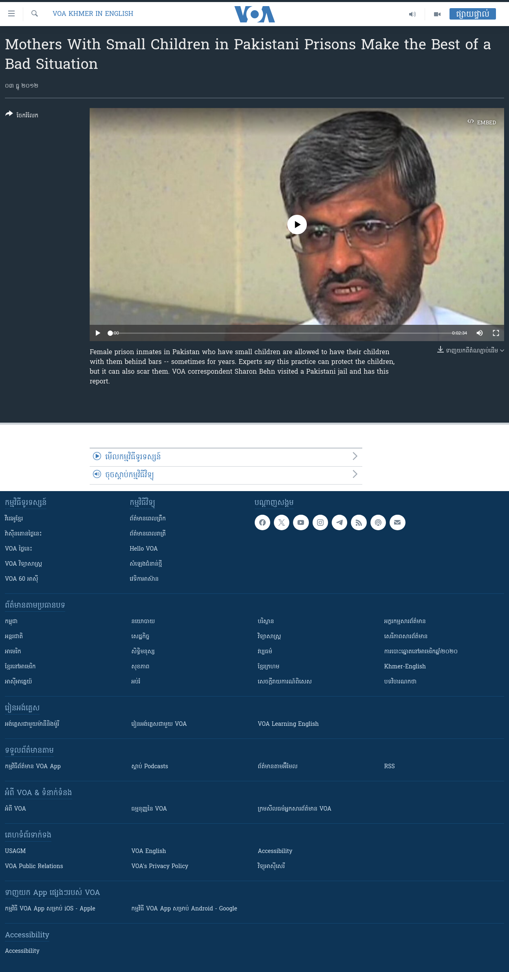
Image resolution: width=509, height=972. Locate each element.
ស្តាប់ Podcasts (149, 767)
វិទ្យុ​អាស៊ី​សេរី (271, 866)
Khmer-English (405, 667)
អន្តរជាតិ (14, 637)
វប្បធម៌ (265, 652)
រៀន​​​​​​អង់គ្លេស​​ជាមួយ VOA (159, 724)
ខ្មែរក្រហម (269, 667)
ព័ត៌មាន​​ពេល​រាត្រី (148, 534)
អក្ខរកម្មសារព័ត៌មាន (405, 621)
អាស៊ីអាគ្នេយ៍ (18, 682)
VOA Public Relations (34, 866)
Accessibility (275, 851)
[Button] (21, 116)
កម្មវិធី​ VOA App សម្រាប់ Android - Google (184, 909)
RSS (389, 767)
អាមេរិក (13, 652)
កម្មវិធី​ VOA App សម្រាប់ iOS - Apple (50, 909)
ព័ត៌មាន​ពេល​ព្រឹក (148, 519)
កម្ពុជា (11, 621)
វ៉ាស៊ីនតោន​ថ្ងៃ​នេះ (23, 534)
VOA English (148, 851)
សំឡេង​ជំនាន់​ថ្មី (146, 564)
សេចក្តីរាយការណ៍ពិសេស (285, 682)
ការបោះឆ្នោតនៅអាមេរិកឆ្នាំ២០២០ (421, 652)
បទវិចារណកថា (400, 682)
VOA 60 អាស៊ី (21, 579)
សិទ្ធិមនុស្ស (143, 652)
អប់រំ (135, 682)
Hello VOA (144, 549)
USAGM (15, 851)
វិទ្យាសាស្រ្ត (269, 637)
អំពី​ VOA (15, 809)
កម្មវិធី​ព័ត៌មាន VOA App (33, 767)
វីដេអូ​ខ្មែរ (14, 519)
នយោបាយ (143, 621)
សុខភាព (140, 667)
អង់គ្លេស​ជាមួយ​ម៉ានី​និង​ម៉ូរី (32, 724)
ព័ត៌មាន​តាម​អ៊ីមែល (278, 767)
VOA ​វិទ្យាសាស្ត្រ (23, 564)
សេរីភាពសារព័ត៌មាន (406, 637)
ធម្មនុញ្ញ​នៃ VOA (149, 809)
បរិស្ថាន (266, 621)
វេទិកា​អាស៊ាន (144, 579)
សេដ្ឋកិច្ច (140, 637)
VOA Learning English (288, 724)
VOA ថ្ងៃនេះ (18, 549)
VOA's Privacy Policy (159, 866)
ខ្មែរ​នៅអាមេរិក (20, 667)
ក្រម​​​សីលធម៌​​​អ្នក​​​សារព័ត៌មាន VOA (295, 809)
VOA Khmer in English (93, 14)
